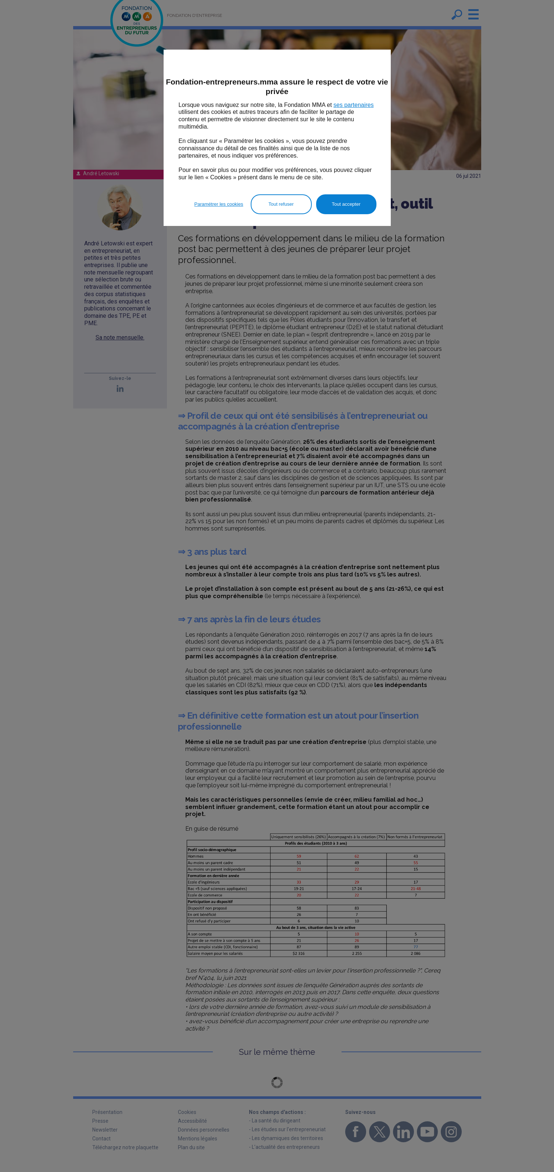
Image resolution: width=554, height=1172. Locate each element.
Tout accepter (346, 204)
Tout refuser (281, 204)
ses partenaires (353, 105)
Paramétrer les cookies (218, 204)
